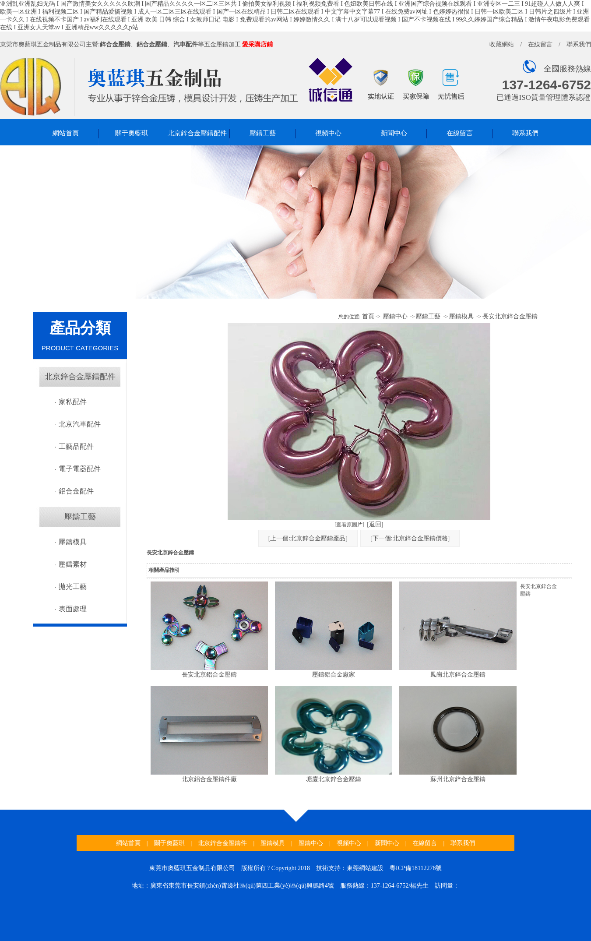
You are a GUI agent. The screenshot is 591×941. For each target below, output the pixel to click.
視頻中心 (328, 133)
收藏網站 (501, 44)
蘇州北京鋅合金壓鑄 (457, 779)
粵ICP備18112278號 (416, 868)
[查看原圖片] (349, 525)
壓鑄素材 (73, 564)
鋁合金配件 (76, 491)
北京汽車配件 (80, 424)
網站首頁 (66, 133)
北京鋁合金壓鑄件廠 (209, 779)
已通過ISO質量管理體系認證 (543, 97)
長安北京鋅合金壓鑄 (510, 316)
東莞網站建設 (365, 868)
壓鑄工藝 (263, 133)
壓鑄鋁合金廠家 (333, 674)
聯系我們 (578, 44)
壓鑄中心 (395, 316)
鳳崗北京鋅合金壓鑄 (457, 674)
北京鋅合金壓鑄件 (222, 843)
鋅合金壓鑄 (115, 44)
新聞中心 (394, 133)
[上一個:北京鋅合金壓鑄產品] (308, 538)
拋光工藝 (73, 586)
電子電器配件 (80, 468)
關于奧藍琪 (131, 133)
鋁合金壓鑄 (152, 44)
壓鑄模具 (73, 542)
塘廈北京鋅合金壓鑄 (333, 779)
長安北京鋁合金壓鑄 (209, 674)
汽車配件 (185, 44)
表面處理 (73, 609)
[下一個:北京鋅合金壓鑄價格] (410, 538)
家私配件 (73, 401)
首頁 (368, 316)
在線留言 (540, 44)
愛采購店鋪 (257, 44)
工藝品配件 (76, 446)
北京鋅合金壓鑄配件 (197, 133)
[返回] (375, 524)
